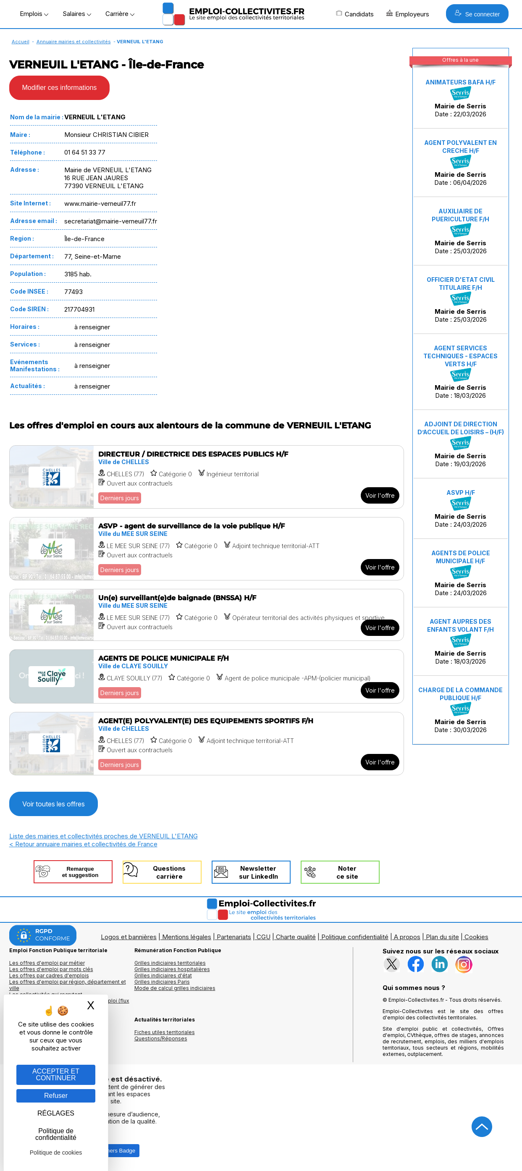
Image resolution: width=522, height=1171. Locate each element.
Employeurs (407, 14)
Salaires (77, 14)
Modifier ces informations (59, 87)
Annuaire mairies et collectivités (74, 42)
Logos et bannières (129, 937)
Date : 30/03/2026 (460, 710)
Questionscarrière (169, 872)
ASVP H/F (460, 492)
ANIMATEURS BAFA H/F (460, 82)
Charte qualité (296, 937)
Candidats (355, 14)
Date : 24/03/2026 (461, 508)
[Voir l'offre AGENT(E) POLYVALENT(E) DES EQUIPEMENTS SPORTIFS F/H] (207, 743)
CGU (263, 937)
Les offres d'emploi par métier (47, 963)
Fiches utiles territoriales (164, 1032)
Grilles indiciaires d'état (163, 975)
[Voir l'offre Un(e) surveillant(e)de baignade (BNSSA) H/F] (207, 615)
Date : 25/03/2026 (460, 231)
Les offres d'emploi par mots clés (51, 969)
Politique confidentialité (354, 937)
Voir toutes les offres (53, 804)
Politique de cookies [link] (56, 1152)
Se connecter (477, 14)
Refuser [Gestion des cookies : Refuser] (56, 1095)
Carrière (119, 14)
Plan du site (442, 937)
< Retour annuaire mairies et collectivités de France (83, 844)
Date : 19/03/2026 (460, 444)
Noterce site (347, 872)
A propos (407, 937)
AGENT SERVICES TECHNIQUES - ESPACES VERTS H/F (460, 356)
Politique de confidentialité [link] (55, 1134)
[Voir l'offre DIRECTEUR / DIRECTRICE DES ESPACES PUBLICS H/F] (207, 477)
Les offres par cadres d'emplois (49, 975)
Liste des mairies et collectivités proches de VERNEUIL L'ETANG (103, 836)
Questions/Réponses (160, 1038)
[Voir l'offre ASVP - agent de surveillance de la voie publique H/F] (207, 548)
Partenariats (234, 937)
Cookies (476, 937)
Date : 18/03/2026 (460, 372)
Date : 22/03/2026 (460, 98)
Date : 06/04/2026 (460, 162)
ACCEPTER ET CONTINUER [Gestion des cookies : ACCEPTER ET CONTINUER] (55, 1075)
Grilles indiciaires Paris (162, 982)
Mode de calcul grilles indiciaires (174, 988)
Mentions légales (186, 937)
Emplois (34, 14)
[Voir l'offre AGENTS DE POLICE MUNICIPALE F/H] (207, 676)
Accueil (20, 42)
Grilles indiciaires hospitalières (172, 969)
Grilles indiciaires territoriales (170, 963)
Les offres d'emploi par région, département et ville (67, 985)
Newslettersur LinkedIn (258, 872)
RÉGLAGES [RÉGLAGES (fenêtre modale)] (55, 1113)
